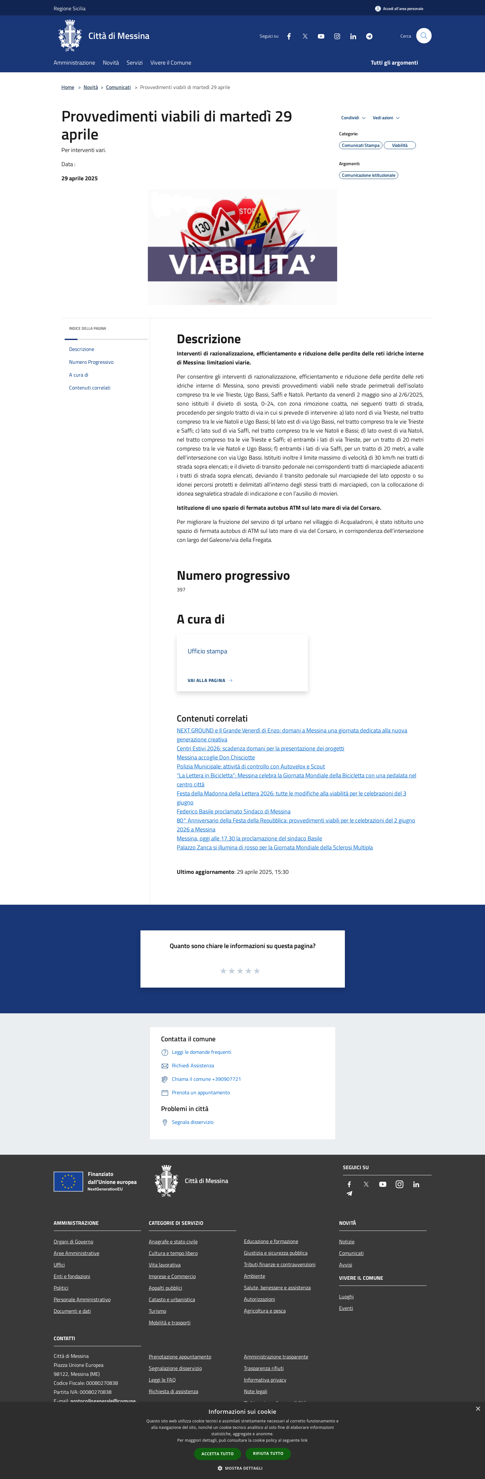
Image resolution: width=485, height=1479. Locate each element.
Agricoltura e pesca (265, 1310)
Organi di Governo (73, 1241)
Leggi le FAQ (162, 1380)
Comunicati (118, 87)
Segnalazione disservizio (175, 1368)
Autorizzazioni (259, 1299)
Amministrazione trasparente (276, 1356)
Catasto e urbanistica (172, 1299)
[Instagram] (334, 35)
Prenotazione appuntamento (180, 1356)
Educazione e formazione (271, 1241)
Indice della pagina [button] (87, 328)
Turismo (157, 1311)
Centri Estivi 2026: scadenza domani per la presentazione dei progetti (260, 748)
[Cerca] (424, 35)
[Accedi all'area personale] (399, 8)
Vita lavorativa (165, 1264)
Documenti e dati (72, 1311)
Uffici (59, 1264)
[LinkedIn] (350, 35)
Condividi (354, 118)
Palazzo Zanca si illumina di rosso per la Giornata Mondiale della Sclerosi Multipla (275, 847)
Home (67, 87)
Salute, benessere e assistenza (277, 1287)
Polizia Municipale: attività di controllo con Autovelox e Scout (251, 766)
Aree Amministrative (76, 1253)
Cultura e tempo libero (173, 1253)
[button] (242, 1468)
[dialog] (242, 1440)
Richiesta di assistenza (173, 1391)
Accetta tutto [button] (218, 1454)
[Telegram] (366, 35)
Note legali (255, 1391)
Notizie (347, 1241)
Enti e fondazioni (72, 1276)
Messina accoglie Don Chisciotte (216, 757)
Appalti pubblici (165, 1288)
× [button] (477, 1409)
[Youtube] (318, 35)
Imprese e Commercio (172, 1276)
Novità (91, 87)
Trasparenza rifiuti (264, 1368)
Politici (61, 1288)
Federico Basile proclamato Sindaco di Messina (234, 811)
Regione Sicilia (69, 8)
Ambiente (254, 1276)
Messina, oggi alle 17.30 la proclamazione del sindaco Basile (249, 838)
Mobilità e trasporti (170, 1322)
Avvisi (345, 1264)
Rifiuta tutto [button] (268, 1453)
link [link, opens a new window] (304, 1440)
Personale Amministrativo (82, 1299)
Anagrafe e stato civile (173, 1241)
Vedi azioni (387, 118)
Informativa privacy (265, 1380)
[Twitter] (302, 35)
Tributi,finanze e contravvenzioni (280, 1264)
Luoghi (346, 1296)
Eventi (346, 1308)
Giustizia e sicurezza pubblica (276, 1253)
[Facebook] (286, 35)
